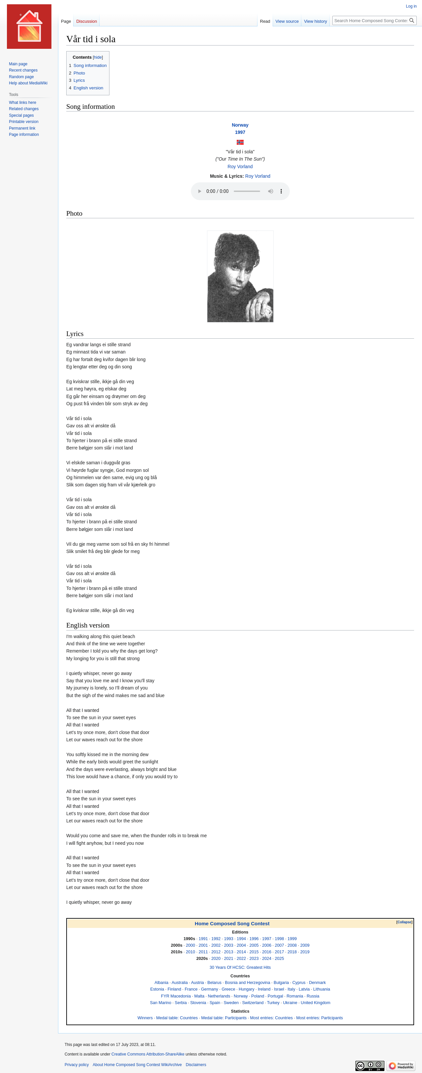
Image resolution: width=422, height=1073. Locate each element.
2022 (241, 958)
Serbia (181, 1002)
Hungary (247, 989)
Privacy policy (77, 1064)
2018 (292, 952)
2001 (203, 945)
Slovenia (198, 1002)
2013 (228, 952)
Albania (161, 982)
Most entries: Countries (271, 1018)
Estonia (157, 989)
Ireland (264, 989)
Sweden (231, 1002)
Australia (180, 982)
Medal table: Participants (224, 1018)
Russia (313, 996)
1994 (241, 938)
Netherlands (219, 996)
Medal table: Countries (177, 1018)
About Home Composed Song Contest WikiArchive (137, 1064)
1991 (203, 938)
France (191, 989)
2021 (228, 958)
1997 (240, 132)
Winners (145, 1018)
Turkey (273, 1002)
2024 (266, 958)
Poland (257, 996)
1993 (228, 938)
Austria (197, 982)
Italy (291, 989)
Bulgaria (281, 982)
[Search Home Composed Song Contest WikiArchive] (374, 20)
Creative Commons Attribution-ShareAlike (147, 1054)
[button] (404, 922)
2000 (190, 945)
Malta (199, 996)
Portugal (275, 996)
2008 (292, 945)
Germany (209, 989)
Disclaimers (196, 1064)
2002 (216, 945)
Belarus (214, 982)
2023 (254, 958)
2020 (216, 958)
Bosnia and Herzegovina (247, 982)
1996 (254, 938)
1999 (292, 938)
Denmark (317, 982)
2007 (279, 945)
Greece (228, 989)
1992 (216, 938)
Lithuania (321, 989)
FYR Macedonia (176, 996)
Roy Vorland (240, 166)
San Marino (160, 1002)
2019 (305, 952)
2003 (228, 945)
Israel (279, 989)
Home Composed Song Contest (232, 923)
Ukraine (290, 1002)
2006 (266, 945)
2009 (305, 945)
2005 (254, 945)
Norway (240, 125)
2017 (279, 952)
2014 (241, 952)
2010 (190, 952)
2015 (254, 952)
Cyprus (299, 982)
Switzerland (252, 1002)
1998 (279, 938)
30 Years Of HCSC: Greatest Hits (240, 967)
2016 (266, 952)
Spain (215, 1002)
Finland (174, 989)
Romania (294, 996)
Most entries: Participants (319, 1018)
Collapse (404, 922)
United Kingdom (315, 1002)
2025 (279, 958)
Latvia (304, 989)
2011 (203, 952)
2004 (241, 945)
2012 (216, 952)
